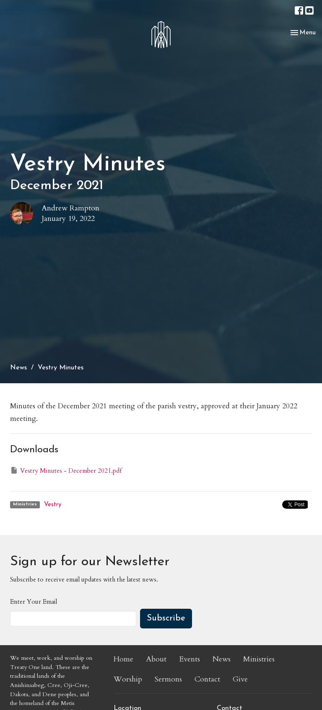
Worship (128, 679)
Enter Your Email (33, 601)
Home (123, 659)
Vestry (52, 505)
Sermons (168, 679)
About (156, 659)
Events (189, 659)
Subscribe (166, 618)
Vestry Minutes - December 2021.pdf (66, 470)
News (18, 367)
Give (240, 679)
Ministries (259, 659)
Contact (207, 679)
